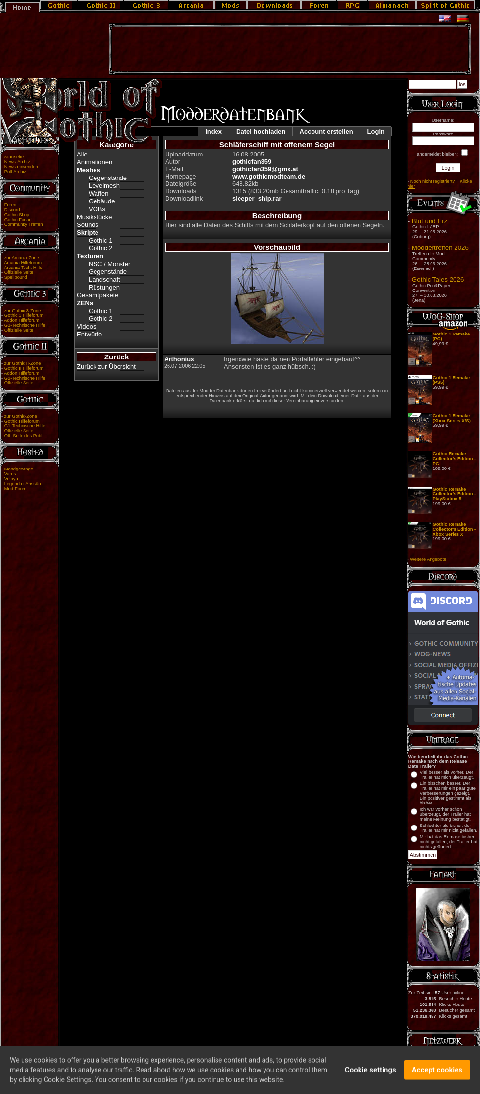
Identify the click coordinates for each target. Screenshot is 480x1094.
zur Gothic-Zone (20, 416)
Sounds (87, 224)
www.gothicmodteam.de (268, 176)
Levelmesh (104, 185)
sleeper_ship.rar (256, 198)
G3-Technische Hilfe (24, 325)
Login (375, 131)
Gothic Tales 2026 (438, 279)
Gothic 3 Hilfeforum (24, 315)
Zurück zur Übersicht (106, 366)
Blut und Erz (430, 220)
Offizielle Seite (18, 272)
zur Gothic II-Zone (22, 363)
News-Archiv (17, 161)
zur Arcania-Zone (21, 257)
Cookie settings (370, 1072)
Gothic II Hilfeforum (24, 368)
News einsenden (21, 166)
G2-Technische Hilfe (24, 378)
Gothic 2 (100, 248)
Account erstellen (326, 131)
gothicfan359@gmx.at (265, 169)
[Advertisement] (290, 49)
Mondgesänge (18, 469)
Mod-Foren (15, 488)
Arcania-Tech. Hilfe (23, 267)
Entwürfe (89, 334)
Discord (12, 209)
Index (213, 131)
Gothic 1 (100, 240)
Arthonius (179, 359)
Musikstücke (94, 217)
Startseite (14, 157)
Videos (86, 326)
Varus (10, 473)
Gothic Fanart (18, 219)
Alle (82, 154)
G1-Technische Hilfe (24, 426)
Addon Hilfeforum (21, 320)
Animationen (94, 162)
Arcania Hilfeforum (23, 262)
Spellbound (15, 277)
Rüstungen (104, 287)
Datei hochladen (260, 131)
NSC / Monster (109, 264)
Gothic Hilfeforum (22, 421)
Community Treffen (23, 224)
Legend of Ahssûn (22, 483)
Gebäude (102, 201)
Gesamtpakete (98, 295)
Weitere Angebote (428, 559)
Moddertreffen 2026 (440, 247)
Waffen (98, 193)
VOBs (97, 209)
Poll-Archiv (15, 171)
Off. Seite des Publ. (24, 435)
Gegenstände (108, 177)
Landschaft (104, 279)
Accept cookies (437, 1072)
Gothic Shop (16, 214)
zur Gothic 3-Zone (22, 310)
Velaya (11, 478)
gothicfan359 (251, 161)
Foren (10, 204)
